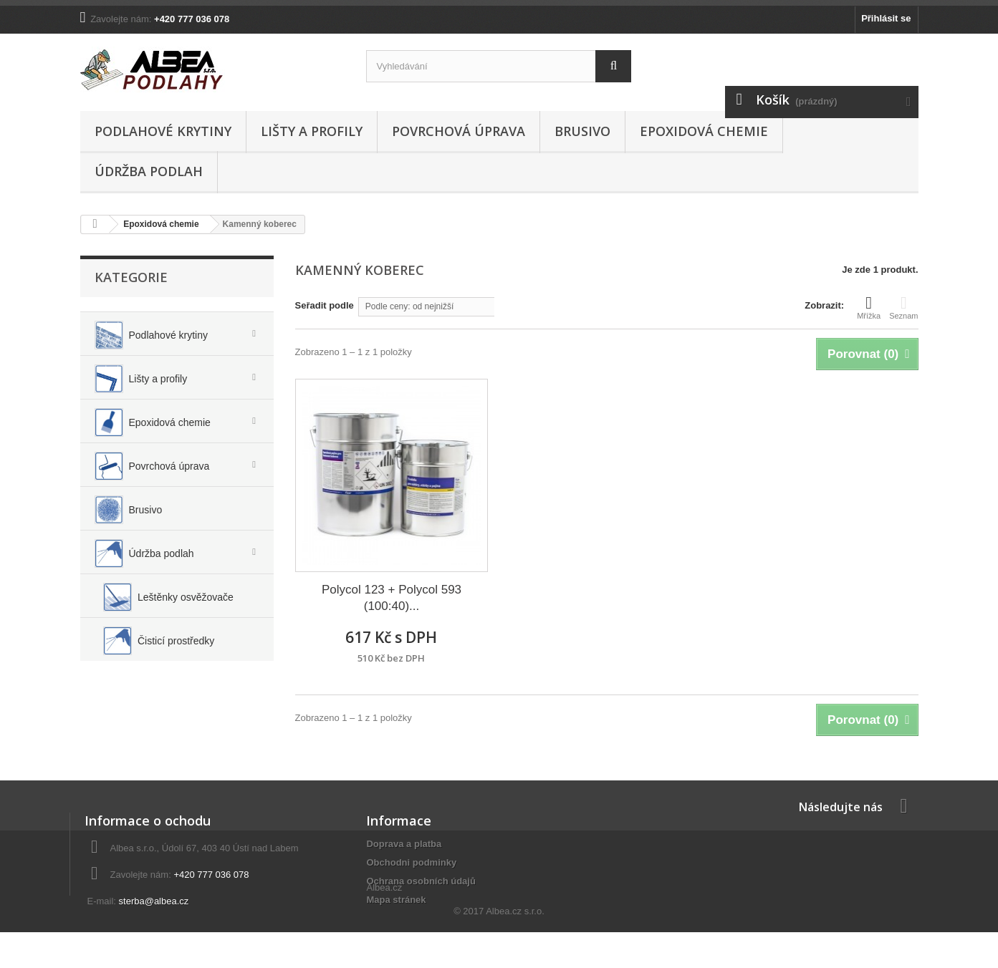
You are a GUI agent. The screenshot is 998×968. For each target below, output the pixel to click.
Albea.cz (384, 924)
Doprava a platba (403, 843)
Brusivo (582, 131)
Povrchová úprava (458, 131)
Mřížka (869, 307)
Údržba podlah (149, 171)
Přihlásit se (886, 18)
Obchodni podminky (411, 862)
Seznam (903, 307)
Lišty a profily (312, 131)
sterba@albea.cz (154, 901)
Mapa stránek (396, 899)
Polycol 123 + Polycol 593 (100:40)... (391, 598)
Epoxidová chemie (704, 131)
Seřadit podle (324, 305)
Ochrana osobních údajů (420, 881)
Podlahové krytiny (163, 131)
